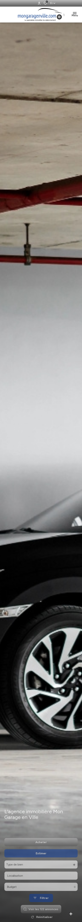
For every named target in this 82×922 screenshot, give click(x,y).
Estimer (41, 864)
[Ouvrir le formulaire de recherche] (41, 909)
